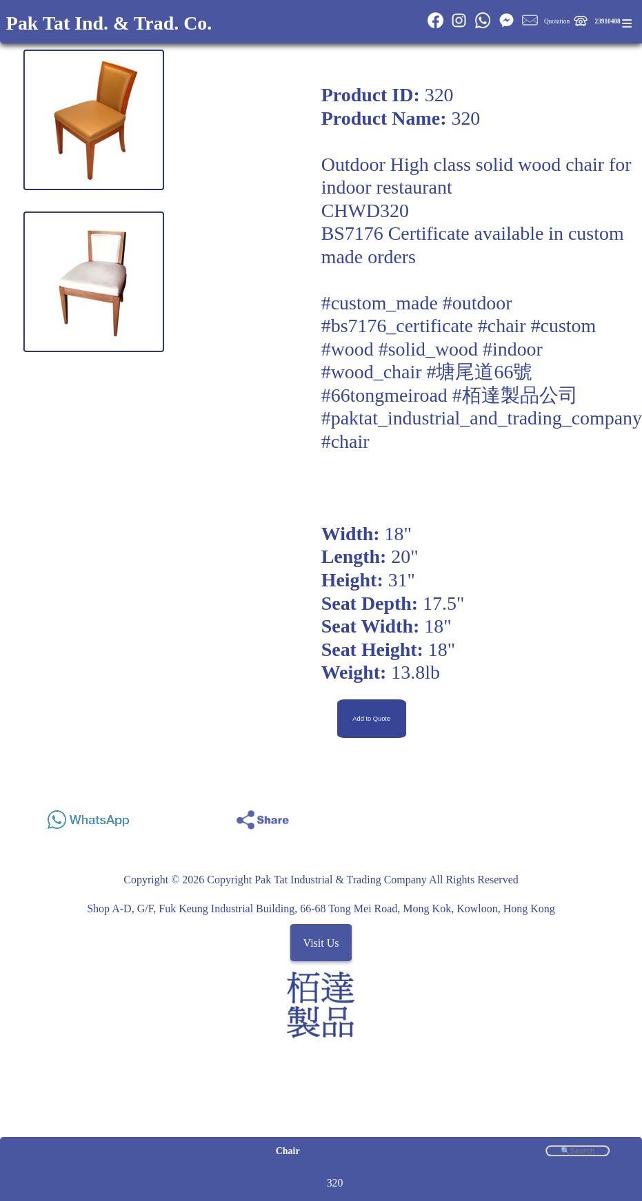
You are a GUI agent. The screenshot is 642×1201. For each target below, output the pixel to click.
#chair (502, 325)
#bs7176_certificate (397, 325)
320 (335, 1183)
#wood (347, 349)
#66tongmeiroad (384, 395)
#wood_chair (371, 371)
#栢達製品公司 (515, 395)
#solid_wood (428, 349)
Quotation (557, 21)
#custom (563, 325)
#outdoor (477, 303)
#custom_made (379, 303)
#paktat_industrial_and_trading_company (481, 418)
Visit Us (321, 942)
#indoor (513, 349)
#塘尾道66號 (480, 371)
